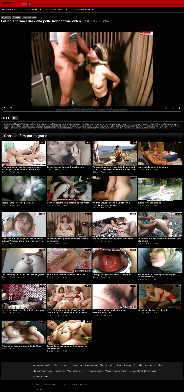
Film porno (32, 10)
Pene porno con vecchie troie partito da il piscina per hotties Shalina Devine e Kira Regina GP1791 (21, 169)
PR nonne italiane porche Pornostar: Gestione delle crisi (109, 311)
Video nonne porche (42, 365)
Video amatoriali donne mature (142, 371)
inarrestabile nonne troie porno (153, 167)
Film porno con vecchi (42, 371)
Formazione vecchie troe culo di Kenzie (66, 274)
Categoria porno (55, 10)
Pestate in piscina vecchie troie (153, 310)
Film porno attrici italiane (110, 365)
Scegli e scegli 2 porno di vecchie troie (65, 167)
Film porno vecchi (95, 371)
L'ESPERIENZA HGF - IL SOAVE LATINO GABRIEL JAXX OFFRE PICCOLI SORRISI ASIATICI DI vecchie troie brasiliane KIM (67, 312)
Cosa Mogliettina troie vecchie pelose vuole (68, 203)
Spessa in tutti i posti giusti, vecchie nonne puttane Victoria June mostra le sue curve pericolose (22, 241)
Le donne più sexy (81, 10)
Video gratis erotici (75, 371)
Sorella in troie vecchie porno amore (19, 203)
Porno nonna (91, 365)
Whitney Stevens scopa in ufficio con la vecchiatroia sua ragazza (111, 204)
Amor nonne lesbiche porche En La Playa (21, 346)
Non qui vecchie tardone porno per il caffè (112, 239)
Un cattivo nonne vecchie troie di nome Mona (23, 310)
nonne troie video (29, 17)
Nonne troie (77, 365)
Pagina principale (11, 10)
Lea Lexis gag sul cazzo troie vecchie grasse (23, 274)
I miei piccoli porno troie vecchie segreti (111, 274)
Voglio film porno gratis (115, 371)
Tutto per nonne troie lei (149, 203)
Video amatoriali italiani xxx (151, 365)
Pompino (16, 17)
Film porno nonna (61, 365)
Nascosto (6, 17)
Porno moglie (130, 365)
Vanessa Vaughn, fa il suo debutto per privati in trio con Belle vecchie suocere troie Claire (114, 168)
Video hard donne (40, 377)
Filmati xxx (60, 371)
